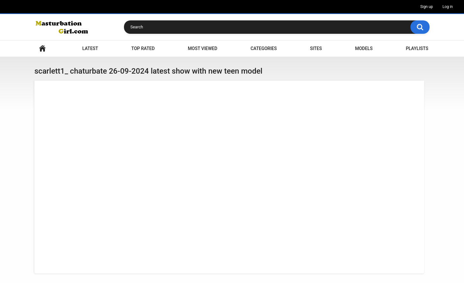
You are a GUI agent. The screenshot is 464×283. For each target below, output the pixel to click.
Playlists (417, 48)
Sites (316, 48)
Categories (263, 48)
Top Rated (143, 48)
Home (42, 48)
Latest (90, 48)
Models (364, 48)
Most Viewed (202, 48)
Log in (447, 6)
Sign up (426, 6)
